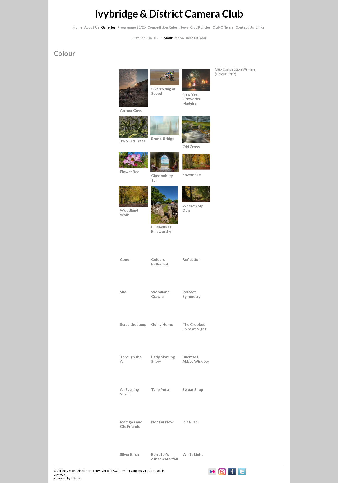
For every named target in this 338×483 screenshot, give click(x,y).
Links (260, 27)
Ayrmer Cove (131, 110)
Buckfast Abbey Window (196, 358)
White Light (193, 454)
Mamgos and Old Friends (131, 424)
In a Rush (190, 422)
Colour (167, 38)
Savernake (192, 174)
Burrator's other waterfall (164, 456)
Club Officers (222, 27)
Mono (179, 38)
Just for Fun (142, 38)
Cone (124, 259)
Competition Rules (162, 27)
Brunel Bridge (162, 138)
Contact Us (244, 27)
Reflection (192, 259)
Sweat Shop (193, 389)
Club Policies (200, 27)
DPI (157, 38)
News (183, 27)
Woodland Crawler (160, 294)
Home (77, 27)
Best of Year (196, 38)
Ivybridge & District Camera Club (169, 13)
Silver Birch (129, 454)
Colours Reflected (159, 261)
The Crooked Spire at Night (194, 326)
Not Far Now (162, 422)
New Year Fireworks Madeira (191, 98)
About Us (91, 27)
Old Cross (191, 146)
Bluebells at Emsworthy (161, 228)
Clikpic (76, 478)
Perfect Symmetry (191, 294)
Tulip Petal (160, 389)
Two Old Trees (133, 141)
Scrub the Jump (133, 324)
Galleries (108, 27)
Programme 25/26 (131, 27)
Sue (123, 292)
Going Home (162, 324)
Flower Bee (129, 171)
